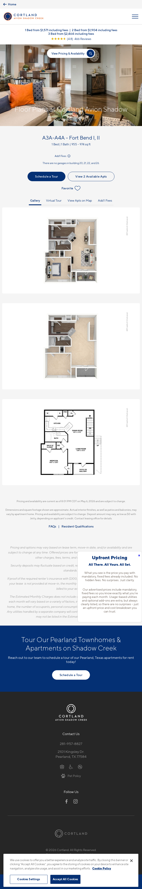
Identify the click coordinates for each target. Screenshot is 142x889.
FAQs (52, 526)
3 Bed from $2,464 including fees (71, 33)
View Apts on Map (80, 200)
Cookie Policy (101, 868)
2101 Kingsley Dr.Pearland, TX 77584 (71, 754)
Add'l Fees (63, 156)
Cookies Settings (28, 879)
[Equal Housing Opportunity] (62, 766)
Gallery (35, 200)
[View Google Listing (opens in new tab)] (71, 39)
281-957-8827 (71, 744)
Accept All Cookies (65, 879)
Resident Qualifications (78, 526)
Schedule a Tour (46, 176)
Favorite (71, 188)
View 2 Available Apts (91, 176)
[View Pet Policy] (71, 775)
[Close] (131, 860)
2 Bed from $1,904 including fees (94, 30)
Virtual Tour (54, 200)
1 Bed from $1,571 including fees (46, 30)
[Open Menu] (135, 16)
